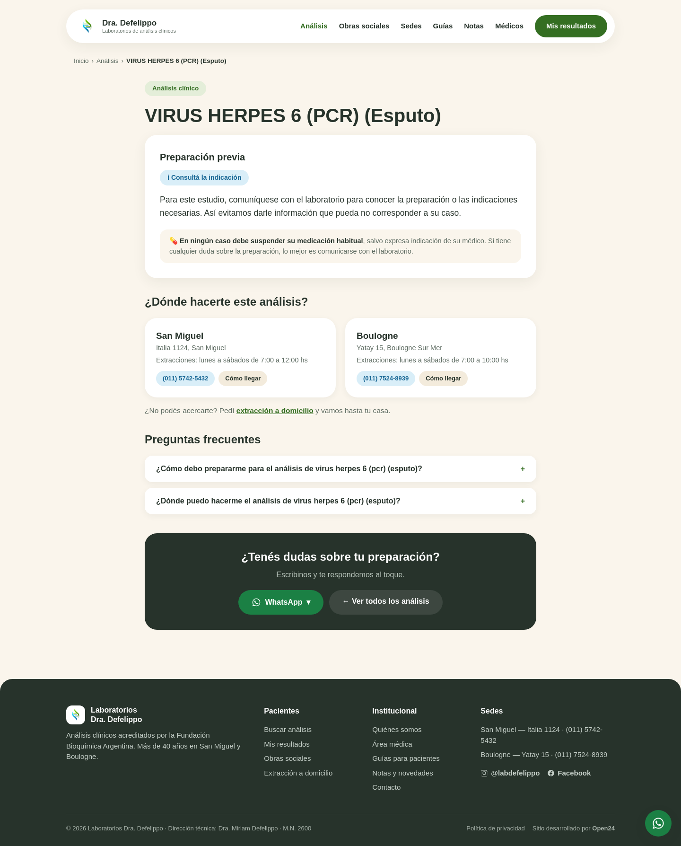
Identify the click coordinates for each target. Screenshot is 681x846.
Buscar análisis (288, 729)
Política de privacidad (495, 828)
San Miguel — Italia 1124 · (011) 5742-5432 (541, 734)
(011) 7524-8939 (386, 378)
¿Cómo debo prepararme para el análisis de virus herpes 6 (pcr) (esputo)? (340, 469)
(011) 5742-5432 (185, 378)
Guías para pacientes (406, 758)
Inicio (81, 60)
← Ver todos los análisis (385, 601)
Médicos (509, 26)
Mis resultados (571, 26)
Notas (474, 26)
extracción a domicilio (275, 410)
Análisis (314, 26)
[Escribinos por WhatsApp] (658, 823)
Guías (443, 26)
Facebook (569, 773)
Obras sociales (364, 26)
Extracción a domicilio (298, 773)
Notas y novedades (402, 773)
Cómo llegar (243, 378)
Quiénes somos (396, 729)
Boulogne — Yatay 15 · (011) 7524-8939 (543, 754)
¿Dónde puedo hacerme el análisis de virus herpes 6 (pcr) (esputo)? (340, 501)
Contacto (386, 787)
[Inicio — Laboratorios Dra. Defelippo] (127, 26)
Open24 (603, 828)
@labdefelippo (510, 773)
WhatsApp (281, 602)
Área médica (392, 744)
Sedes (411, 26)
